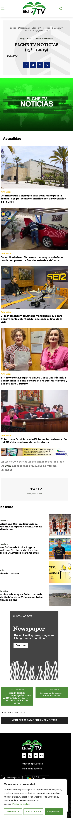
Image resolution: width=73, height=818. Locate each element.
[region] (33, 798)
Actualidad (6, 192)
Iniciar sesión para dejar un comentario (34, 720)
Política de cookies (21, 804)
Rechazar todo (33, 811)
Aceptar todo (53, 811)
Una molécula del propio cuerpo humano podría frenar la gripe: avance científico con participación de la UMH (33, 198)
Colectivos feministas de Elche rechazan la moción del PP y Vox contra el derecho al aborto (34, 441)
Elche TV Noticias (41, 27)
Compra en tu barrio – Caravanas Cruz (52, 694)
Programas (24, 27)
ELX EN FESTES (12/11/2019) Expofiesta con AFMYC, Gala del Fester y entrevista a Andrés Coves (17, 698)
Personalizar (13, 811)
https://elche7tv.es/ (34, 494)
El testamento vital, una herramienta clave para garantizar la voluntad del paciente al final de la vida (31, 319)
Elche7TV (12, 56)
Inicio (13, 27)
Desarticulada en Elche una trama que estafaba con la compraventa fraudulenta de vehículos (32, 259)
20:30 (8, 465)
